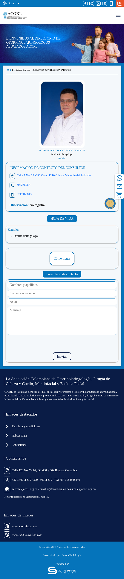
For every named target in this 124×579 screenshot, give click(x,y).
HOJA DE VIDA (62, 218)
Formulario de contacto (62, 274)
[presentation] (62, 343)
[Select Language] (13, 3)
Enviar (62, 356)
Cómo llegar (62, 258)
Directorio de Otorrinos (21, 70)
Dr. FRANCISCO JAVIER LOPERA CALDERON (52, 70)
